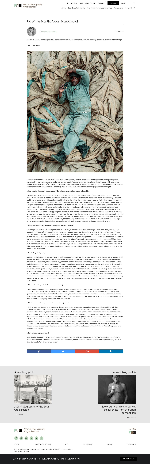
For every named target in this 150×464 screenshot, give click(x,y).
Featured (128, 8)
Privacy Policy (87, 444)
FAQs (87, 3)
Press (81, 3)
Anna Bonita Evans (49, 32)
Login (93, 3)
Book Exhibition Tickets (76, 8)
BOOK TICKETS (128, 459)
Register (101, 3)
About (64, 8)
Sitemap (109, 444)
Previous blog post (122, 372)
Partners (74, 3)
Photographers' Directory (42, 444)
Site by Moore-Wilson (21, 451)
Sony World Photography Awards (99, 8)
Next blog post (25, 372)
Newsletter (113, 3)
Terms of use (131, 444)
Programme (118, 8)
